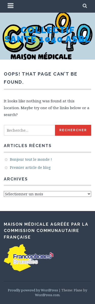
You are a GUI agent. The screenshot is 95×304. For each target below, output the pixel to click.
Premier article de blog (30, 167)
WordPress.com (47, 295)
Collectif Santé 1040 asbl (47, 34)
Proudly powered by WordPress (33, 290)
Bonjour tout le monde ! (31, 159)
